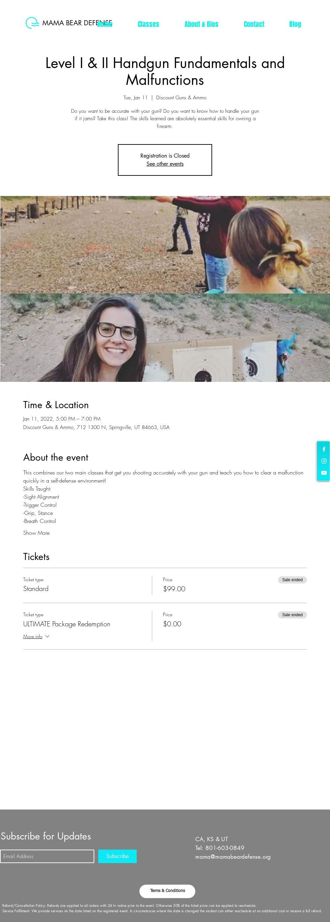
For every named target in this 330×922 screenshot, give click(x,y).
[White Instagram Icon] (324, 461)
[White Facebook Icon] (324, 449)
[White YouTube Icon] (324, 472)
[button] (148, 24)
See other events (165, 163)
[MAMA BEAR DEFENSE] (79, 23)
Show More (36, 532)
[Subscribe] (117, 856)
